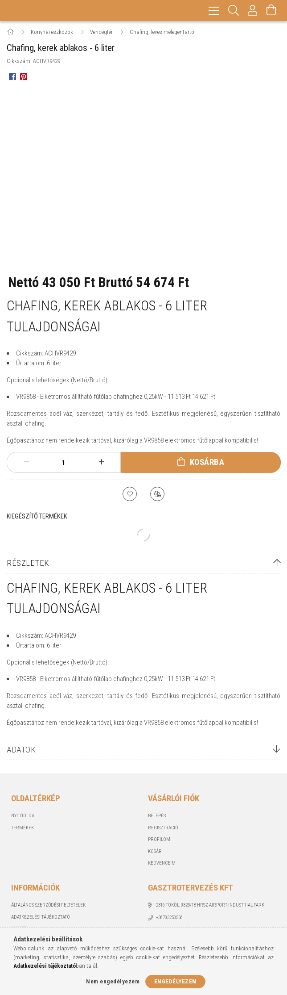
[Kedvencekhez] (130, 494)
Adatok (21, 749)
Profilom (159, 839)
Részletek (28, 563)
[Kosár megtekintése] (271, 10)
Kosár (155, 851)
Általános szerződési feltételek (48, 905)
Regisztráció (163, 828)
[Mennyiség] (64, 462)
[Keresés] (234, 10)
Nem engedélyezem (112, 981)
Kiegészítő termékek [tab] (37, 516)
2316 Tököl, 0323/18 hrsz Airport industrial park (210, 905)
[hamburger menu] (214, 10)
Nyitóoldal (24, 816)
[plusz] (101, 462)
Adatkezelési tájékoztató (40, 917)
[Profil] (252, 10)
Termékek (22, 828)
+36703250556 (169, 917)
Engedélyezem (175, 981)
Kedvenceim (162, 863)
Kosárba (207, 462)
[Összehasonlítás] (157, 494)
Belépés (157, 816)
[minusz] (26, 462)
